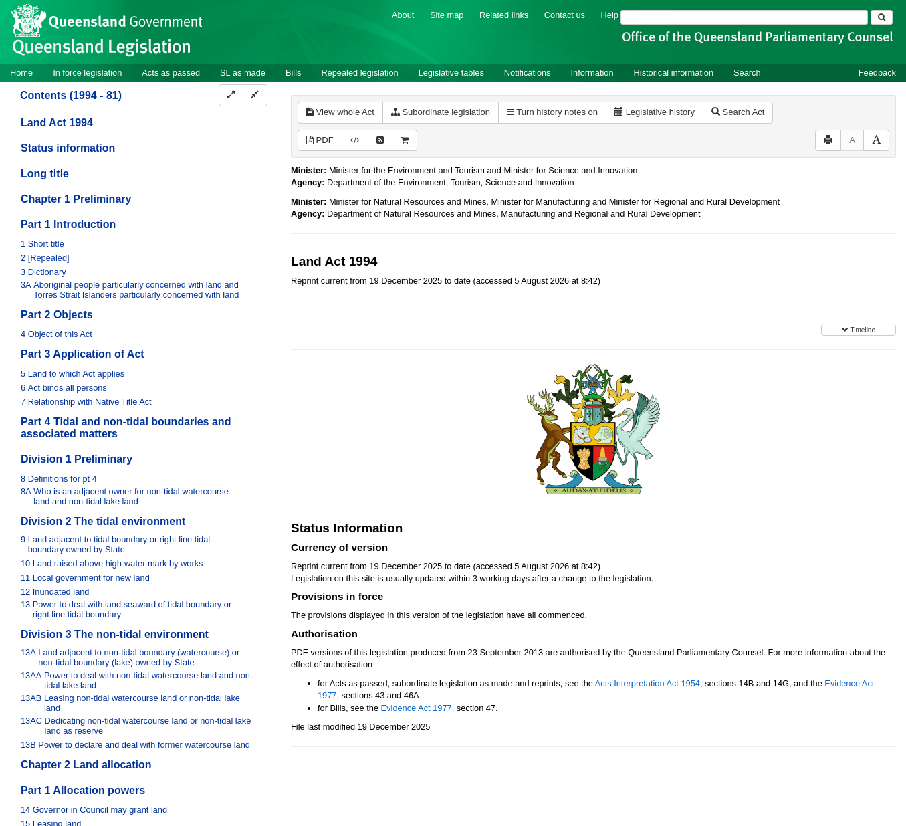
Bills (293, 73)
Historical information (673, 73)
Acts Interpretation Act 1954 (647, 683)
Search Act (737, 112)
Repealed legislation (359, 73)
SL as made (242, 73)
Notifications (527, 73)
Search (747, 73)
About (403, 15)
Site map (447, 15)
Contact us (564, 15)
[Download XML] (355, 141)
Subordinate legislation (440, 112)
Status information (68, 148)
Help (609, 15)
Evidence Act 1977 (416, 708)
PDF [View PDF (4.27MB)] (320, 140)
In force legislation (87, 73)
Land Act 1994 (57, 122)
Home (21, 73)
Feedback (877, 73)
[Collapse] (255, 95)
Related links (503, 15)
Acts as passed (171, 73)
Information (592, 73)
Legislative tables (451, 73)
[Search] (744, 17)
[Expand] (231, 95)
